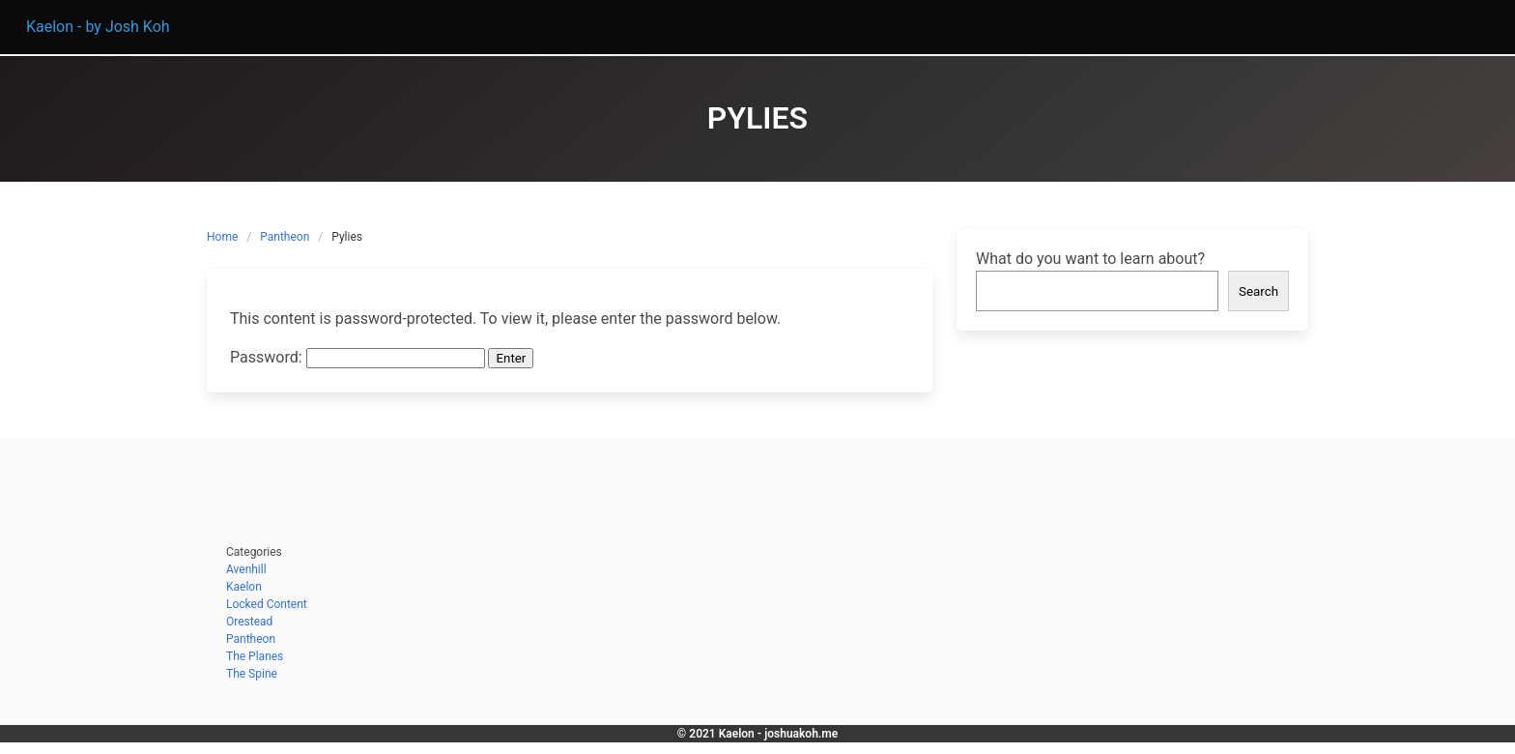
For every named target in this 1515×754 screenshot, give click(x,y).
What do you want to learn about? (1090, 258)
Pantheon (284, 237)
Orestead (249, 621)
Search (1258, 291)
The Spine (251, 674)
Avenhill (246, 569)
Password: (357, 357)
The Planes (254, 656)
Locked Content (266, 604)
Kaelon (244, 587)
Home (222, 237)
